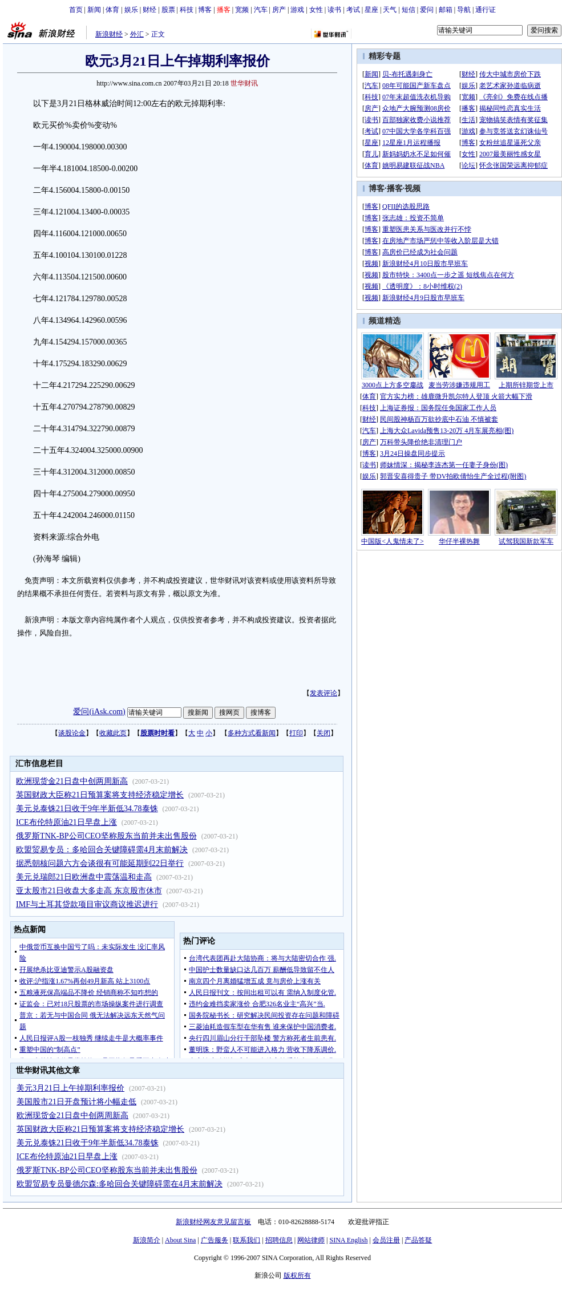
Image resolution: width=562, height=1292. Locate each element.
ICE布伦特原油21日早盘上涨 (66, 822)
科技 (186, 10)
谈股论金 (72, 733)
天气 (390, 10)
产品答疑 (418, 1240)
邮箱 (445, 10)
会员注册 (386, 1240)
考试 (353, 10)
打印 (296, 733)
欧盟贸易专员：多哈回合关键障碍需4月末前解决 (102, 849)
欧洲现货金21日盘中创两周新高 (72, 781)
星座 (371, 10)
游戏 (297, 10)
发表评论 (323, 693)
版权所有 (297, 1275)
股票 (168, 10)
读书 (334, 10)
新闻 (94, 10)
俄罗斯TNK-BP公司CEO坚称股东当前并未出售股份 (106, 836)
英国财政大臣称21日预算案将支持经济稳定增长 (100, 795)
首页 (76, 10)
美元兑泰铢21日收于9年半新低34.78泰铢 (87, 808)
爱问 (427, 10)
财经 (149, 10)
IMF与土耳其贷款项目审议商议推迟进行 (87, 904)
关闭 (323, 733)
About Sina (180, 1240)
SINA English (348, 1240)
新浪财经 (109, 34)
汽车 (261, 10)
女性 (316, 10)
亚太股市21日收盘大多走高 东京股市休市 (89, 890)
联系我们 (246, 1240)
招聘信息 (279, 1240)
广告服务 (214, 1240)
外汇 (137, 34)
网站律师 (311, 1240)
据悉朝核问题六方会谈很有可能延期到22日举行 (100, 863)
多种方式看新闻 (252, 733)
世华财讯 (244, 83)
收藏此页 (113, 733)
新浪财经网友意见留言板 (213, 1222)
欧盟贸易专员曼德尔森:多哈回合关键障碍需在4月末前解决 (120, 1184)
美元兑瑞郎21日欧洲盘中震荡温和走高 (84, 877)
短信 (408, 10)
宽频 (242, 10)
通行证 (485, 10)
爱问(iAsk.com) (99, 711)
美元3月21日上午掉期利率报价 (70, 1088)
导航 (464, 10)
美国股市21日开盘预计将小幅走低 (76, 1101)
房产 (279, 10)
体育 (112, 10)
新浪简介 (146, 1240)
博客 (205, 10)
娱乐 (131, 10)
